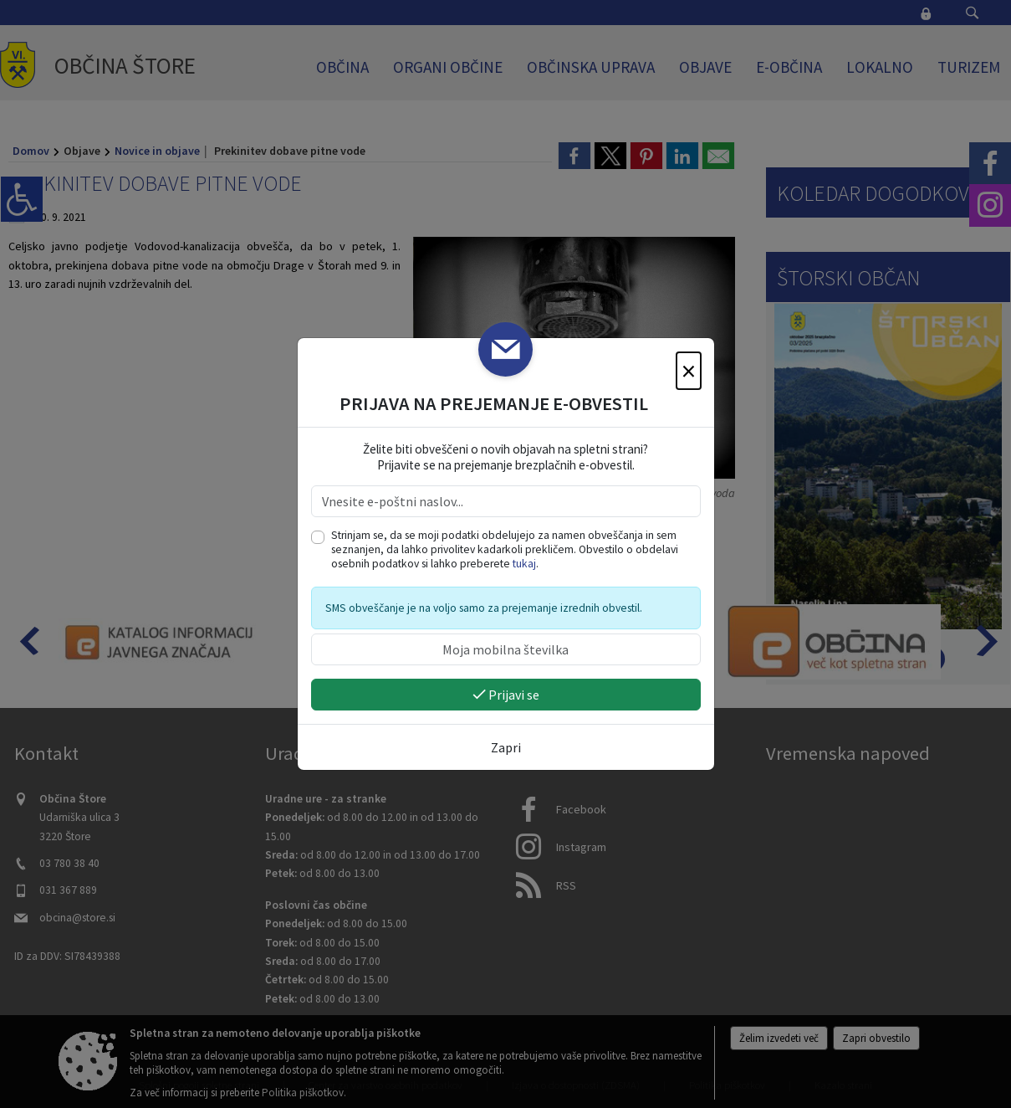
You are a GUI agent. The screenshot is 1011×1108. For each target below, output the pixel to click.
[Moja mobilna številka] (506, 649)
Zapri (506, 747)
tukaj (524, 564)
